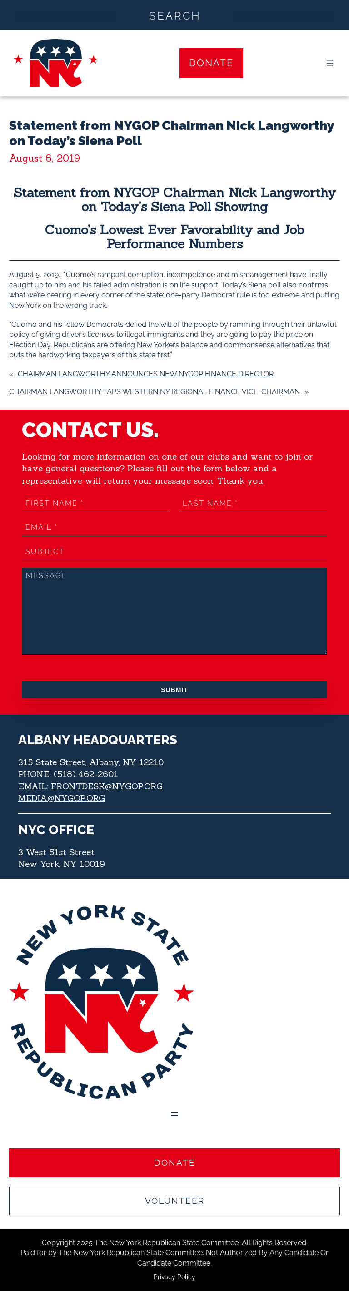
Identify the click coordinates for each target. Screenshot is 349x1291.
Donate (211, 63)
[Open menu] (329, 63)
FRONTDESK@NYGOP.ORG (107, 786)
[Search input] (175, 15)
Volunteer (174, 1201)
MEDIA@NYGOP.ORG (61, 797)
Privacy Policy (174, 1277)
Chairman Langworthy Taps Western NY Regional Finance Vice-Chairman (154, 391)
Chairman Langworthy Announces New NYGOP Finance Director (146, 374)
